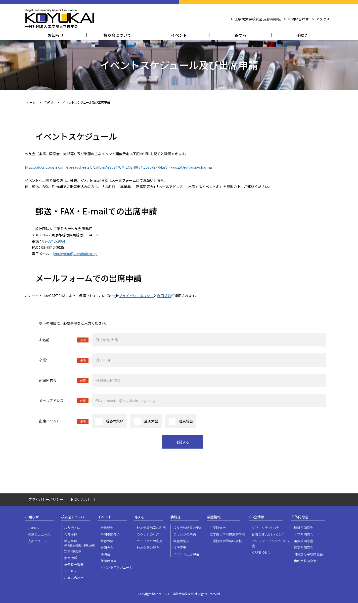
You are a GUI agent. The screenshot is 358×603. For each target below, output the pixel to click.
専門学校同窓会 (305, 560)
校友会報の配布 (148, 547)
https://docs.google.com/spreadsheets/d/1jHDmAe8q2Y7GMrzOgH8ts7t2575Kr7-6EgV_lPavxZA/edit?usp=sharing (118, 167)
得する (241, 35)
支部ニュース (37, 540)
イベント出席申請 (186, 554)
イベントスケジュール (116, 567)
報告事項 (80, 542)
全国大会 (106, 547)
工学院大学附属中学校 (226, 540)
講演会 (105, 554)
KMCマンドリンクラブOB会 (270, 543)
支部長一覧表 (74, 564)
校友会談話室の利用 (151, 527)
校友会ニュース (39, 534)
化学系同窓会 (303, 534)
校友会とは (72, 527)
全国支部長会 (110, 534)
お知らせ (56, 35)
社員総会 (106, 527)
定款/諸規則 (73, 551)
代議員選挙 (108, 560)
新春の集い (108, 540)
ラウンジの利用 (148, 534)
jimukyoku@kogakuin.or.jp (75, 253)
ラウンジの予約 (184, 534)
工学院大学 (218, 527)
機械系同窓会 (303, 527)
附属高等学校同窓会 (308, 554)
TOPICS (33, 527)
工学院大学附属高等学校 (227, 534)
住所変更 (179, 547)
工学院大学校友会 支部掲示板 (258, 18)
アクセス (323, 18)
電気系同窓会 (303, 540)
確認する (182, 441)
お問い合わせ (298, 18)
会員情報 (70, 557)
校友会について (117, 35)
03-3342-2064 (53, 241)
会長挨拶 (70, 534)
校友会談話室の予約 (187, 527)
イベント (179, 35)
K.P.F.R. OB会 (261, 552)
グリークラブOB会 (265, 527)
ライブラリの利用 (150, 540)
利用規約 (164, 295)
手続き (302, 35)
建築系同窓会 (303, 547)
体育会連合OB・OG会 (268, 534)
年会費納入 (181, 540)
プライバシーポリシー (136, 295)
